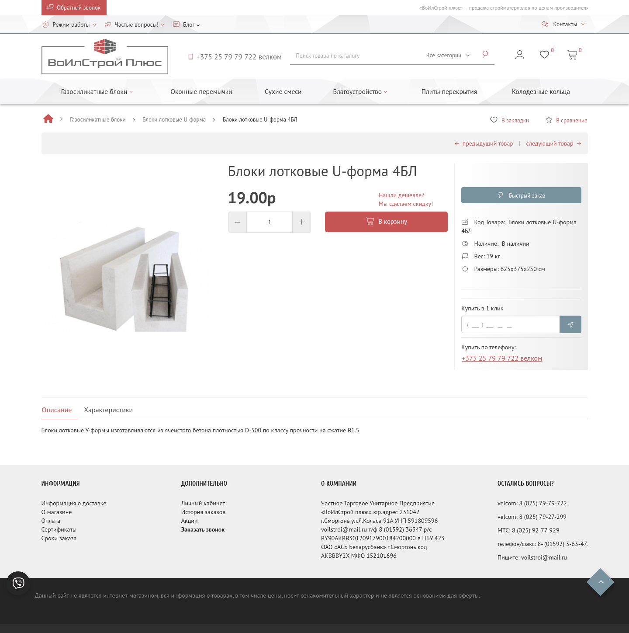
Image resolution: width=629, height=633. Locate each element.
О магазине (56, 512)
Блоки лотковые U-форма (174, 119)
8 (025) (529, 503)
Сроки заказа (59, 538)
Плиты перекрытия (449, 91)
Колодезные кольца (541, 91)
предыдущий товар (484, 143)
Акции (189, 521)
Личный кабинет (203, 503)
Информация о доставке (74, 503)
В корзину (386, 221)
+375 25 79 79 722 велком (502, 360)
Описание (57, 409)
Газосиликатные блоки (97, 119)
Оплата (51, 521)
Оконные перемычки (201, 91)
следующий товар (553, 143)
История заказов (203, 512)
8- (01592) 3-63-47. (563, 544)
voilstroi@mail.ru (544, 557)
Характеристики (108, 409)
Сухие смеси (283, 91)
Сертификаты (59, 529)
